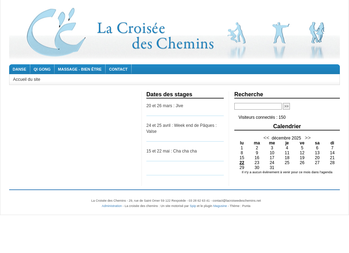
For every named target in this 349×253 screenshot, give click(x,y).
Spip (193, 206)
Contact (118, 69)
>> (307, 138)
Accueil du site (26, 79)
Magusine (220, 206)
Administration (112, 206)
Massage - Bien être (80, 69)
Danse (19, 69)
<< (266, 138)
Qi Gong (42, 69)
